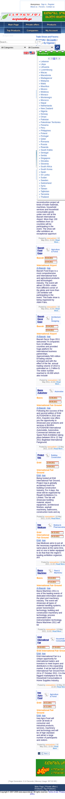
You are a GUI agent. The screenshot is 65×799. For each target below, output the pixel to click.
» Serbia (43, 155)
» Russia (43, 144)
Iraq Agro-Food (40, 695)
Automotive (59, 392)
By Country (51, 40)
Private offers (32, 24)
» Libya (42, 64)
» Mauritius (44, 86)
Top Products (13, 30)
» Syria (42, 186)
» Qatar (42, 139)
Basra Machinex (41, 571)
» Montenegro (45, 97)
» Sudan (43, 177)
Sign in (43, 4)
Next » (46, 753)
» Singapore (44, 158)
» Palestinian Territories (50, 122)
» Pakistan (44, 119)
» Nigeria (43, 111)
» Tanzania (44, 194)
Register (51, 4)
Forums (42, 7)
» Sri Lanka (44, 175)
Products (51, 24)
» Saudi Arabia (46, 150)
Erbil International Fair (43, 640)
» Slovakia (44, 161)
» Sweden (43, 180)
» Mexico (43, 89)
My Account (52, 30)
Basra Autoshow (42, 391)
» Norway (43, 114)
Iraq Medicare (41, 526)
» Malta (42, 83)
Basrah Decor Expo (40, 319)
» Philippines (45, 130)
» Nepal (42, 103)
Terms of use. (53, 792)
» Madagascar (45, 78)
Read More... (57, 241)
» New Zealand (46, 108)
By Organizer (49, 43)
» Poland (43, 133)
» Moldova (44, 92)
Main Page (13, 24)
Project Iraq (40, 456)
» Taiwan (43, 188)
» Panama (44, 125)
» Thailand (44, 197)
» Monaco (43, 94)
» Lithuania (44, 67)
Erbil (39, 475)
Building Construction (56, 456)
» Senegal (43, 153)
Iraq (48, 268)
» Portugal (44, 136)
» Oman (42, 117)
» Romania (44, 141)
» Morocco (44, 100)
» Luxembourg (45, 70)
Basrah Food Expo (40, 250)
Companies (32, 30)
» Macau (43, 72)
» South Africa (45, 166)
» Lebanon (44, 61)
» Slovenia (44, 164)
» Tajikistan (44, 191)
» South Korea (45, 169)
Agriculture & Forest (55, 251)
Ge (39, 42)
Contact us (50, 7)
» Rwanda (43, 147)
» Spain (42, 172)
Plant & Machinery (58, 572)
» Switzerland (45, 183)
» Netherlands (45, 106)
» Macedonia (45, 75)
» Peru (42, 128)
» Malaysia (44, 81)
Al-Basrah (41, 268)
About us (34, 7)
